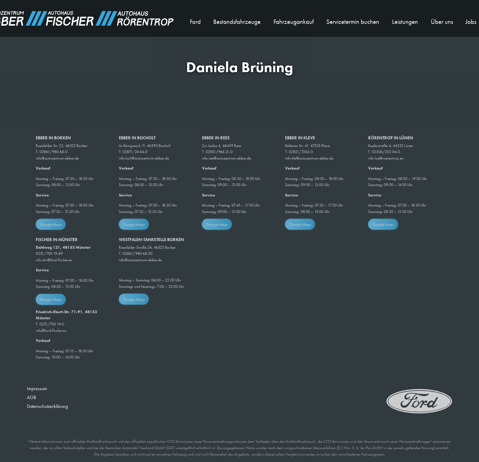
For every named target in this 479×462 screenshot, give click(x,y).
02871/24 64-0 (134, 151)
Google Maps (51, 224)
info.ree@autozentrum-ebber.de (226, 158)
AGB (31, 397)
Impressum (37, 388)
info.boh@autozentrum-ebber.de (144, 158)
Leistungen (405, 22)
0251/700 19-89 (49, 253)
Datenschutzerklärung (47, 406)
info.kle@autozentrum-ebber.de (309, 158)
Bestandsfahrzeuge (237, 22)
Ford (195, 22)
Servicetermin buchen (352, 22)
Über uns (442, 22)
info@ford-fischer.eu (51, 330)
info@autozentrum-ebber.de (57, 158)
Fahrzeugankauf (293, 22)
